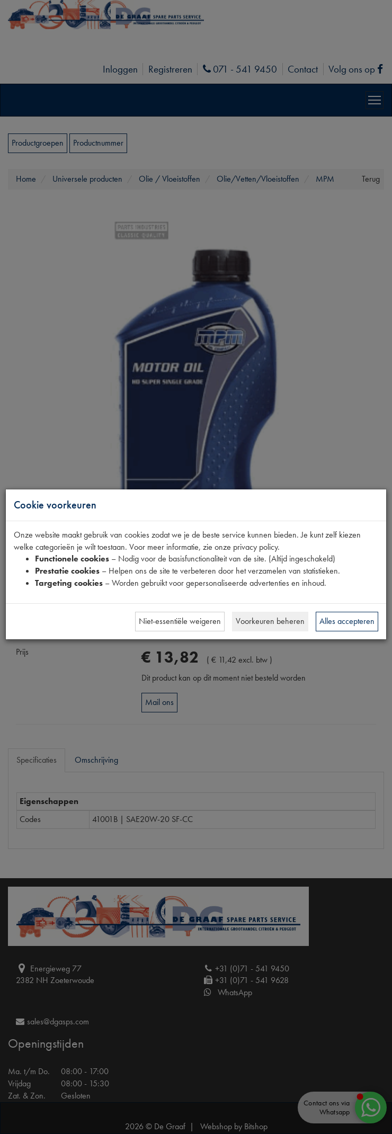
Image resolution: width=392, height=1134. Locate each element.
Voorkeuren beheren (270, 621)
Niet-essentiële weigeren (180, 621)
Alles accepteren (347, 621)
